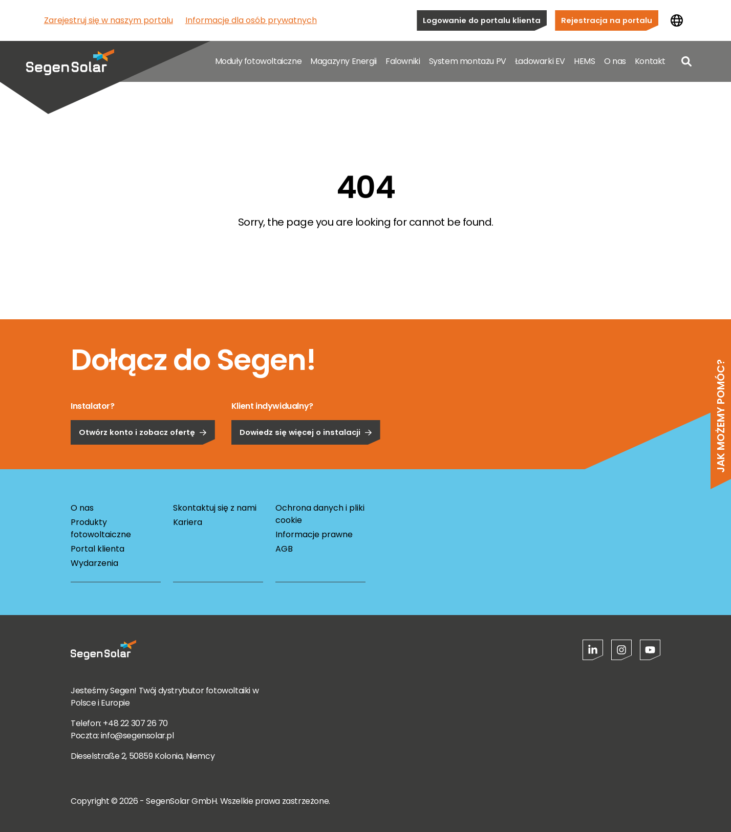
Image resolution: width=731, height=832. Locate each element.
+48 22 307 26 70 (135, 723)
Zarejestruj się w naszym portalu (108, 20)
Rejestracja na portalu (606, 20)
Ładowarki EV (540, 61)
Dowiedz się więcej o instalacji (306, 460)
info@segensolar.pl (137, 735)
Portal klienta (97, 549)
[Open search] (686, 61)
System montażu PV (467, 61)
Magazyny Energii (343, 61)
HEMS (584, 61)
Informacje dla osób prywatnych (251, 20)
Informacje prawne (314, 534)
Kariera (187, 522)
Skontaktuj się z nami (214, 508)
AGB (284, 549)
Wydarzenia (94, 563)
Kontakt (650, 61)
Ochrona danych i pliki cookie (319, 514)
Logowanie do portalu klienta (482, 20)
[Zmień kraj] (676, 20)
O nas (615, 61)
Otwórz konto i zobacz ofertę (143, 460)
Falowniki (402, 61)
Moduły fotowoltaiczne (258, 61)
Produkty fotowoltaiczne (101, 528)
